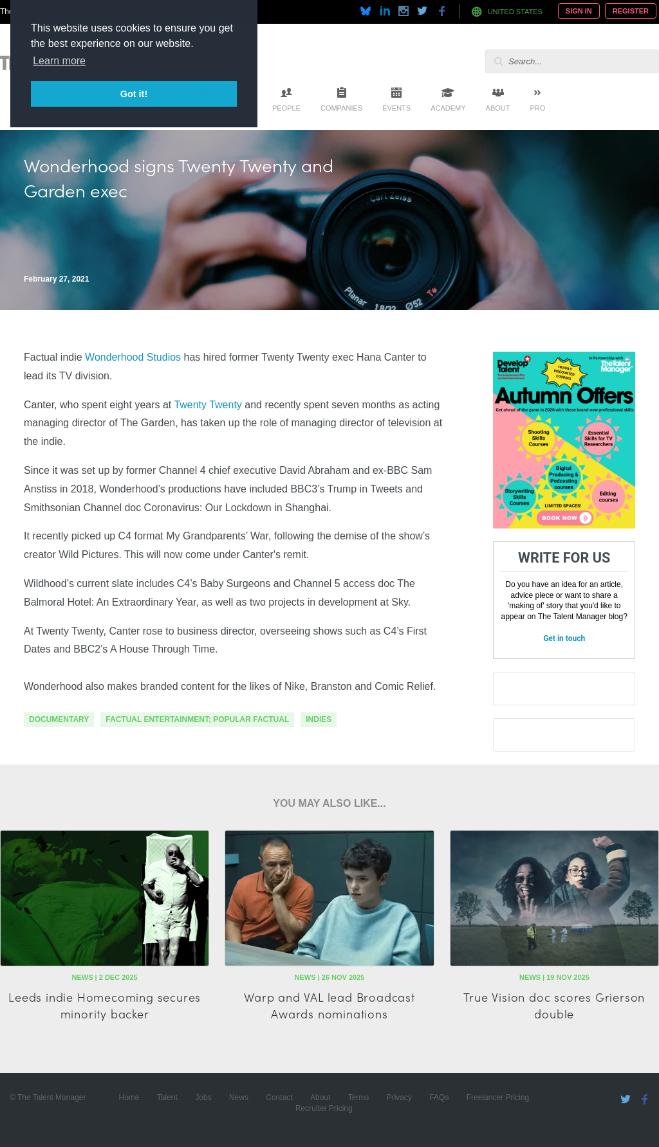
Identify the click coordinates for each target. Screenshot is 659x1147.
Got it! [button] (133, 94)
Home (128, 1097)
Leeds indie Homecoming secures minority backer (104, 1005)
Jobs (203, 1097)
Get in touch (564, 638)
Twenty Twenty (207, 404)
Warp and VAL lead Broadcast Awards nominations (329, 1005)
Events (396, 108)
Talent (167, 1097)
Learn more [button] (59, 60)
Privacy (399, 1097)
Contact (279, 1097)
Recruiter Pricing (324, 1108)
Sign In (579, 11)
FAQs (439, 1097)
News (238, 1097)
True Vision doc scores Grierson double (554, 1005)
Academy (448, 108)
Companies (341, 108)
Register (631, 11)
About (498, 108)
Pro (537, 108)
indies (318, 719)
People (286, 108)
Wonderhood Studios (133, 357)
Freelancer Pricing (498, 1097)
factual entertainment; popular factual (197, 719)
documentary (59, 719)
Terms (358, 1097)
